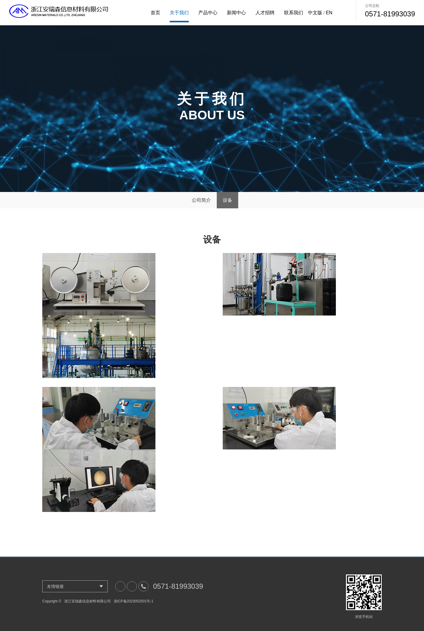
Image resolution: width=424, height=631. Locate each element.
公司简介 (201, 200)
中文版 (315, 12)
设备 (227, 200)
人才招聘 (265, 12)
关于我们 (179, 12)
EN (329, 12)
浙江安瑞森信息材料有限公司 (87, 601)
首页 (155, 12)
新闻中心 (236, 12)
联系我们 (293, 12)
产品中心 (207, 12)
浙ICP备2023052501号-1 (133, 601)
